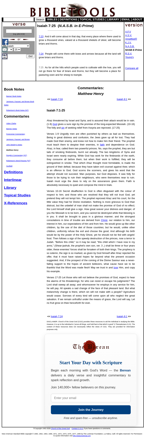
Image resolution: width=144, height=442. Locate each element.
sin (62, 127)
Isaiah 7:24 (57, 99)
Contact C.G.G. (77, 428)
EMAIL (126, 19)
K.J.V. (128, 42)
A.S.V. (128, 35)
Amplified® (131, 38)
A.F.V (128, 31)
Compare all (131, 68)
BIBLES (52, 19)
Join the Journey (91, 410)
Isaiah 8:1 (122, 99)
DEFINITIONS (69, 19)
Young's (129, 57)
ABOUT (137, 19)
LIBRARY (113, 19)
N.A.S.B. (130, 46)
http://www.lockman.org (82, 436)
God (55, 124)
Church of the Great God (60, 428)
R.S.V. (128, 53)
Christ (104, 220)
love (116, 267)
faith (102, 144)
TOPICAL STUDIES (92, 19)
